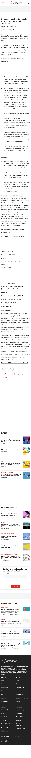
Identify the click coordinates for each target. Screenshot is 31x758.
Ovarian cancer (6, 544)
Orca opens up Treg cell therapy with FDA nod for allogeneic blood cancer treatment (10, 633)
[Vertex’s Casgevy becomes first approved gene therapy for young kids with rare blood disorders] (26, 609)
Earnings (5, 374)
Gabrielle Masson (16, 625)
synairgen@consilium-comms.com (11, 299)
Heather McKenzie (5, 539)
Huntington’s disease (7, 533)
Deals (3, 619)
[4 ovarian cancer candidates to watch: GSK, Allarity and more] (26, 546)
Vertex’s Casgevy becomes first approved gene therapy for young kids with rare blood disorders (10, 611)
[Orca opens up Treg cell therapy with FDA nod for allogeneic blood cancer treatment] (26, 631)
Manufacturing (5, 642)
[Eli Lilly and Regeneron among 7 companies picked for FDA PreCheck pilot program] (26, 643)
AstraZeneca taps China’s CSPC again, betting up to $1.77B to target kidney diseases (10, 465)
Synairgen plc (5, 47)
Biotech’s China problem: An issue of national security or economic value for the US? (10, 440)
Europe (5, 377)
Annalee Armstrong (5, 517)
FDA (2, 448)
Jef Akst (3, 443)
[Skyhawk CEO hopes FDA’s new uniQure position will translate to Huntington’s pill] (26, 536)
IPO (12, 374)
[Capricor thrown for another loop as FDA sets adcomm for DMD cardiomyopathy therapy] (26, 557)
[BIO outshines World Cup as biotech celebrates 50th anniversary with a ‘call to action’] (26, 525)
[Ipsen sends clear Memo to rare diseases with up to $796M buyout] (26, 621)
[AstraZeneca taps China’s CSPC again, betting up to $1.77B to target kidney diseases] (26, 464)
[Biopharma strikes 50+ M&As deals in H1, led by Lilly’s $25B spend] (26, 514)
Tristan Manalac (4, 451)
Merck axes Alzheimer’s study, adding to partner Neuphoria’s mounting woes (11, 475)
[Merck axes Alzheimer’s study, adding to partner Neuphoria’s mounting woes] (26, 475)
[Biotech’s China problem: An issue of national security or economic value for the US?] (26, 440)
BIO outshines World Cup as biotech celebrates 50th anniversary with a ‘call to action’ (10, 526)
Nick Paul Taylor (16, 648)
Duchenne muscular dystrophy (10, 554)
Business (8, 16)
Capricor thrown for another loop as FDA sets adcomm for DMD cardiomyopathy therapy (11, 558)
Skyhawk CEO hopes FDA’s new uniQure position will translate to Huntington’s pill (9, 536)
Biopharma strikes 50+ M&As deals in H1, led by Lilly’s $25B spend (10, 514)
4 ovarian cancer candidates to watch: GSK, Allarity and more (10, 546)
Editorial (4, 437)
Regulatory (19, 374)
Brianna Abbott (4, 549)
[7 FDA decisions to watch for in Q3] (26, 451)
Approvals (4, 607)
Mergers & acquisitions (8, 512)
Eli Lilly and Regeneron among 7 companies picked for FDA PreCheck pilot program (10, 645)
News (2, 16)
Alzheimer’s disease (7, 472)
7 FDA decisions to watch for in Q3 (9, 449)
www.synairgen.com (7, 359)
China (3, 461)
